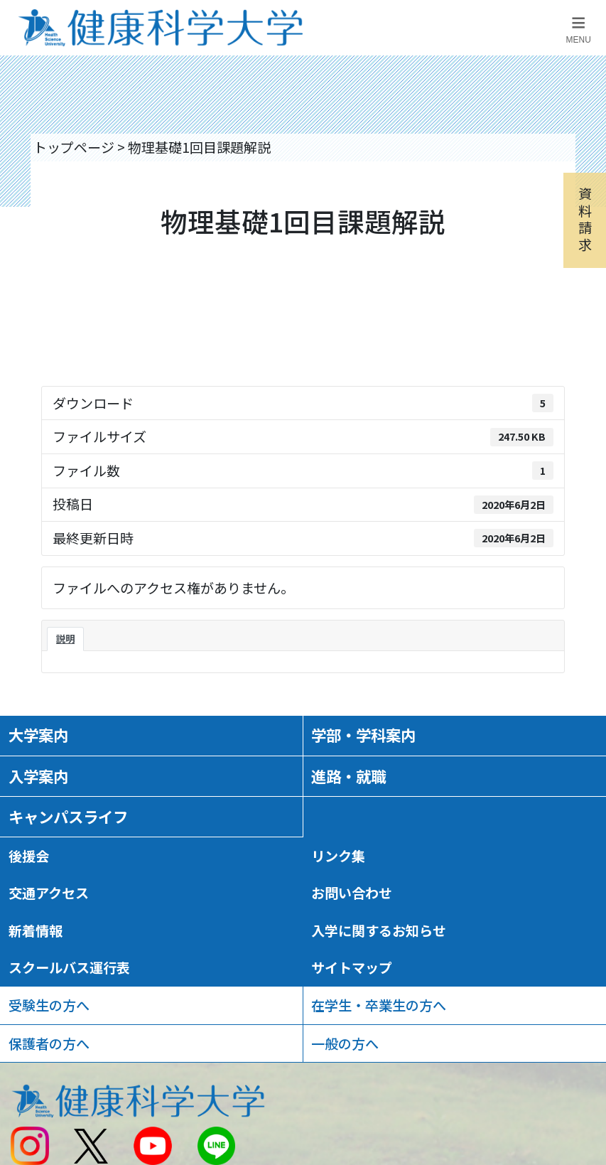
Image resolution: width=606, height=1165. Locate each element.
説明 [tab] (65, 638)
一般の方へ (345, 1043)
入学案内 (38, 776)
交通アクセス (49, 893)
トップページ (73, 147)
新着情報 (36, 930)
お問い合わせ (351, 893)
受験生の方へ (49, 1005)
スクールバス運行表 (69, 967)
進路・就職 (348, 776)
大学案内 (38, 735)
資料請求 (585, 218)
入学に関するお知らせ (378, 930)
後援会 (29, 856)
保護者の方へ (49, 1043)
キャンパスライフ (68, 816)
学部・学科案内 (363, 735)
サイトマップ (351, 967)
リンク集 (338, 856)
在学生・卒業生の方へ (378, 1005)
